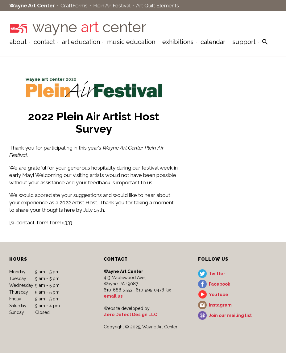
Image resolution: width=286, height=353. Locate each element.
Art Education (81, 42)
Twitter (217, 273)
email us (113, 296)
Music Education (131, 42)
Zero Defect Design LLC (130, 314)
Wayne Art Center (32, 5)
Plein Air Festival (112, 5)
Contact (44, 42)
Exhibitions (177, 42)
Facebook (219, 284)
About (18, 42)
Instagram (220, 305)
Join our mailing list (230, 315)
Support (243, 42)
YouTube (218, 294)
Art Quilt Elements (157, 5)
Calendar (213, 42)
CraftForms (74, 5)
